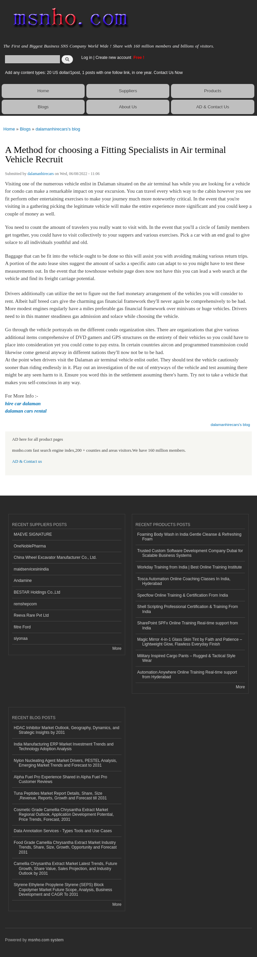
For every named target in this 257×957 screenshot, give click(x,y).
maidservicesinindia (31, 569)
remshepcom (25, 604)
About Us (128, 106)
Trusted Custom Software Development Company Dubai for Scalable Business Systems (190, 553)
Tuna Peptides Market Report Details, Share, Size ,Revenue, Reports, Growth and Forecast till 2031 (60, 795)
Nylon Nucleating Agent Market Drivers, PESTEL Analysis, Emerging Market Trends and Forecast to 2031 (65, 763)
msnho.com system (46, 940)
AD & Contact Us (212, 106)
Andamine (23, 580)
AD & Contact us (27, 461)
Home (43, 90)
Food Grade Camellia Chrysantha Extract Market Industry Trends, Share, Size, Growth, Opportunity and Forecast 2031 (65, 847)
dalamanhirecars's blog (57, 129)
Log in (86, 57)
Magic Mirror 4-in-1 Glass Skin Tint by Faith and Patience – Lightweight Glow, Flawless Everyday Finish (189, 641)
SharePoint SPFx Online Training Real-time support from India (187, 625)
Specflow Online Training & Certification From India (182, 595)
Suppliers (128, 90)
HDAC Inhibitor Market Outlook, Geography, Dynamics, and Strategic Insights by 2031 (66, 730)
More (116, 648)
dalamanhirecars (40, 173)
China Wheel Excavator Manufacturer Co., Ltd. (55, 557)
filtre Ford (22, 627)
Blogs (43, 106)
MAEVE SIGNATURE (33, 534)
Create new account (113, 57)
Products (212, 90)
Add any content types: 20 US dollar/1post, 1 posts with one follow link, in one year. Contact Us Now (94, 72)
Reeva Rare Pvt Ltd (31, 615)
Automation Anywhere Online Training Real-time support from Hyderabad (187, 674)
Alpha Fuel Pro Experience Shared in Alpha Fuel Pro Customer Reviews (60, 779)
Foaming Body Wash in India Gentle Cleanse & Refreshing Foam (189, 536)
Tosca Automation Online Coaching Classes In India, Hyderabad (183, 581)
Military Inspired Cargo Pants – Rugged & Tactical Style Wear (186, 658)
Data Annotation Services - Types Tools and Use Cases (63, 831)
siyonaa (20, 638)
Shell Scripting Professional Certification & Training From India (187, 609)
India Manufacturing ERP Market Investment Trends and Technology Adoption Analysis (63, 746)
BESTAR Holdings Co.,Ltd (37, 592)
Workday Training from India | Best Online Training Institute (189, 567)
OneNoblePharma (30, 546)
